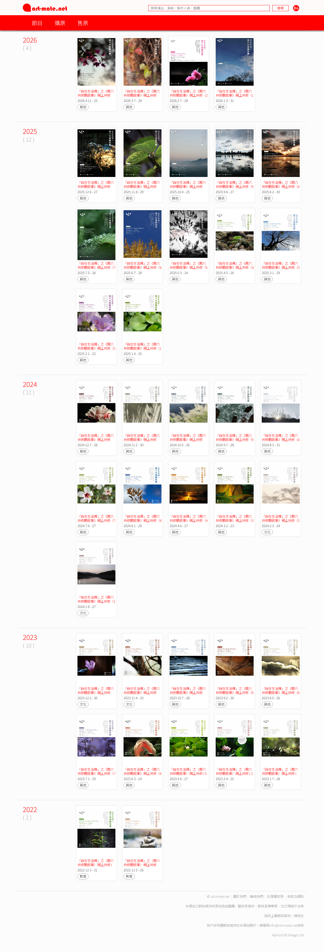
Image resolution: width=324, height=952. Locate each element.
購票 (60, 23)
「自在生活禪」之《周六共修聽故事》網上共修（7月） (96, 267)
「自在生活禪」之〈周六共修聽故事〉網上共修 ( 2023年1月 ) (280, 773)
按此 (300, 915)
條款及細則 (295, 896)
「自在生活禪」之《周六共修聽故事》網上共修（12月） (95, 186)
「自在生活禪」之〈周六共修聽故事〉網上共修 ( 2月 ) (234, 773)
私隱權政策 (275, 896)
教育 (83, 876)
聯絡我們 (256, 896)
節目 (37, 23)
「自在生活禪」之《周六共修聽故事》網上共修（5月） (189, 267)
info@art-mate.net (283, 925)
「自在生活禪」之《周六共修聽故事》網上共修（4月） (235, 267)
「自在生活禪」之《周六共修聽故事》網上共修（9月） (235, 186)
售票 (82, 23)
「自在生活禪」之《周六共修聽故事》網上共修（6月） (142, 267)
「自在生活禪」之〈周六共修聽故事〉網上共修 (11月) (142, 864)
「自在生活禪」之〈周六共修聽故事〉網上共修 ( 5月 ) (188, 773)
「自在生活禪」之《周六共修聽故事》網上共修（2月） (189, 95)
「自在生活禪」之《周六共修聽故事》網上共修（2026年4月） (95, 95)
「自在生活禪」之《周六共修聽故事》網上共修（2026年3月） (142, 95)
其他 (83, 106)
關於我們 (239, 896)
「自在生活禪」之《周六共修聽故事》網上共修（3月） (281, 267)
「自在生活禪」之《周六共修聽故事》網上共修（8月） (281, 186)
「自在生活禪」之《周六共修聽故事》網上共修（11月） (142, 186)
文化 (267, 532)
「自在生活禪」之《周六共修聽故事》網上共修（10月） (188, 186)
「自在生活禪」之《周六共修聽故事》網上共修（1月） (235, 95)
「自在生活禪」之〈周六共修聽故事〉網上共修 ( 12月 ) (95, 864)
